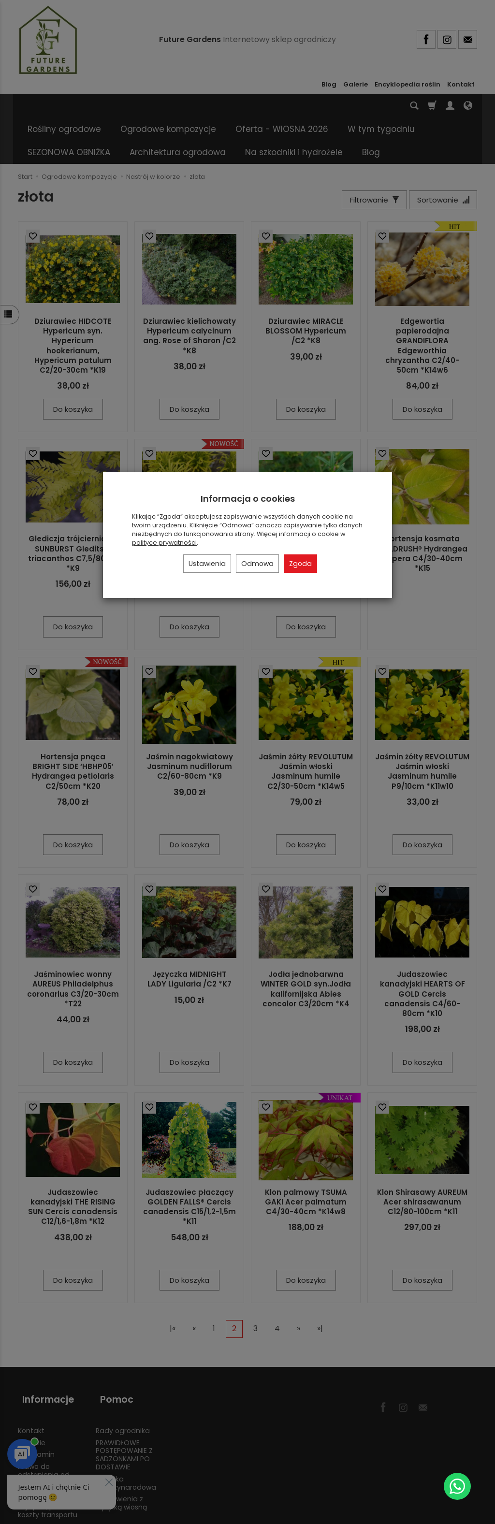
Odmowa (257, 563)
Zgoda (300, 563)
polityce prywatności (164, 542)
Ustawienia (207, 563)
